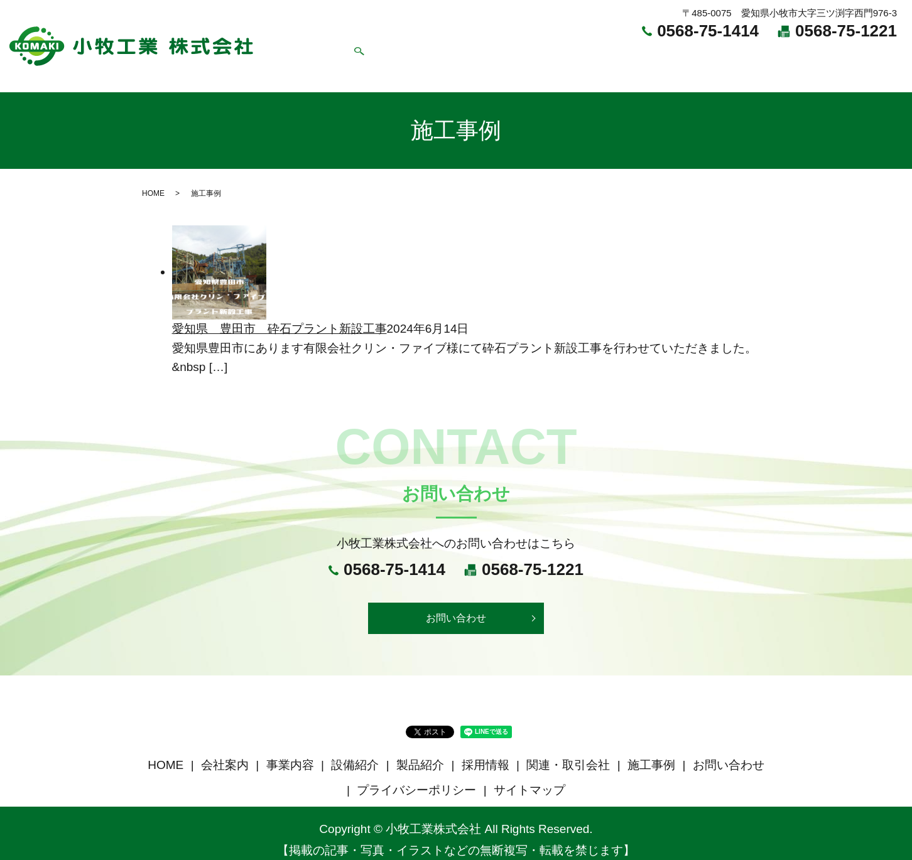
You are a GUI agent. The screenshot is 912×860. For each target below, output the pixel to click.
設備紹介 (492, 56)
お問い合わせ (840, 56)
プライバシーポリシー (416, 776)
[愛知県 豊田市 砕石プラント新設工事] (219, 255)
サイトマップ (529, 776)
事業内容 (431, 56)
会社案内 (369, 56)
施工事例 (769, 56)
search (892, 57)
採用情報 (615, 56)
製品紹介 (554, 56)
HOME (313, 56)
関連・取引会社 (692, 56)
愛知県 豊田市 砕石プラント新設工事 (279, 312)
